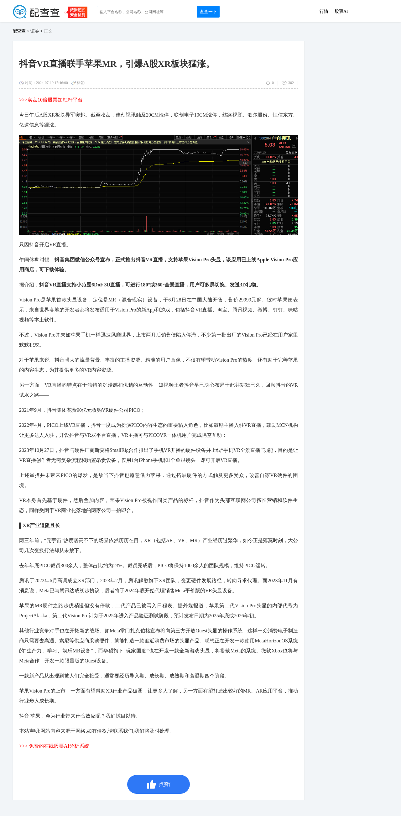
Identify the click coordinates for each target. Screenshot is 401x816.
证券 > (37, 31)
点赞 (158, 784)
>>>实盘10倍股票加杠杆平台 (51, 99)
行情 (324, 11)
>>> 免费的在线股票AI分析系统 (54, 746)
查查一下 (208, 11)
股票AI (341, 11)
